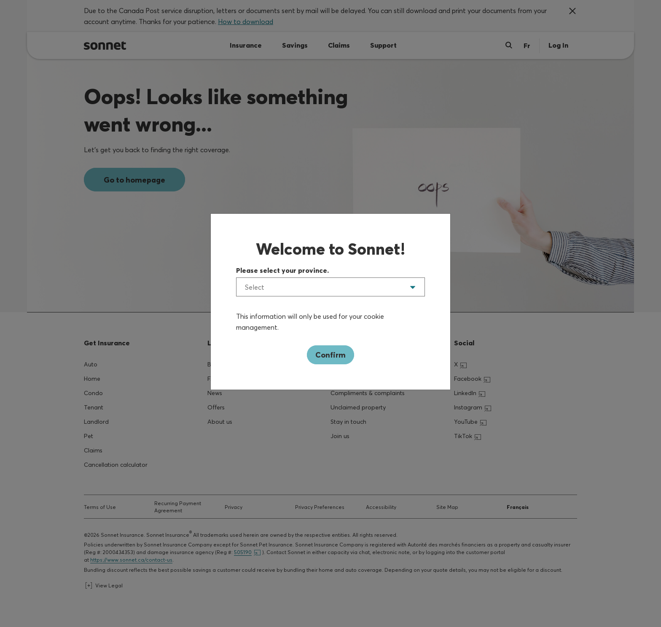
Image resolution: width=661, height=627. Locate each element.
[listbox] (330, 286)
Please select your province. (282, 270)
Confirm (330, 355)
